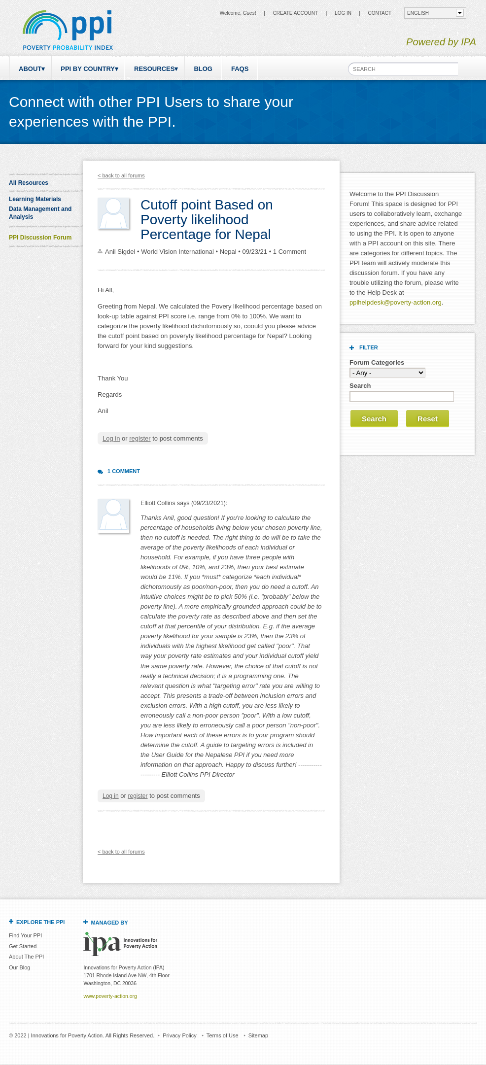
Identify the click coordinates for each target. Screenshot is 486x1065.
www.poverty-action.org (110, 996)
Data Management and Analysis (40, 213)
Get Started (22, 946)
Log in (343, 13)
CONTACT (379, 13)
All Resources (28, 182)
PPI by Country (88, 68)
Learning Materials (35, 199)
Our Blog (19, 967)
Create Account (295, 13)
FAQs (239, 68)
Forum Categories (376, 362)
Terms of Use (223, 1035)
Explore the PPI (40, 922)
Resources (154, 68)
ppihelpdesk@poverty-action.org (395, 302)
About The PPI (26, 957)
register (139, 438)
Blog (203, 68)
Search (360, 385)
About (30, 68)
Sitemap (258, 1035)
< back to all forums (121, 175)
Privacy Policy (179, 1035)
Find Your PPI (25, 935)
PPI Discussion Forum (40, 237)
